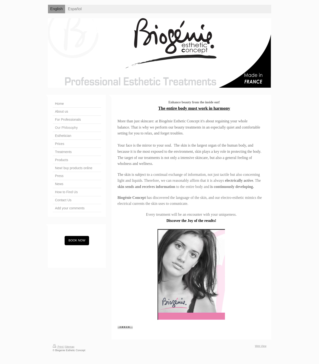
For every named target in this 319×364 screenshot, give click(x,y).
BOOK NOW (76, 240)
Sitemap (70, 346)
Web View (260, 346)
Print (58, 346)
